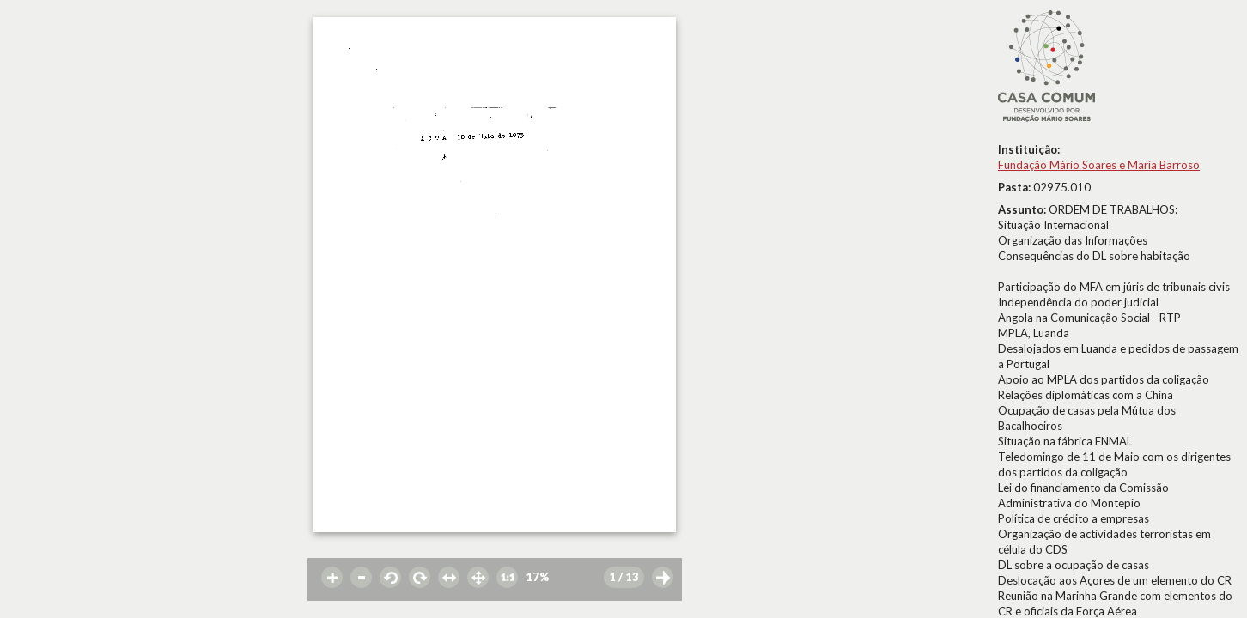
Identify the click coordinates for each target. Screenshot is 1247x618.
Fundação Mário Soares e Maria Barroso (1099, 165)
